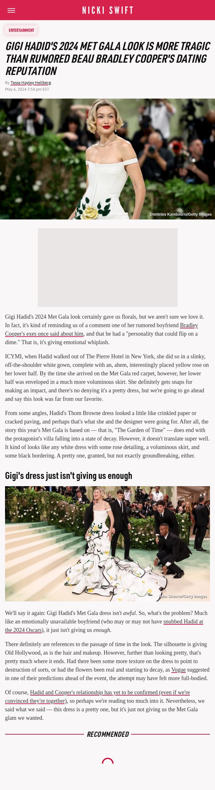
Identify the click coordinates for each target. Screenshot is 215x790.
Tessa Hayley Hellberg (31, 82)
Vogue (178, 670)
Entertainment (21, 30)
